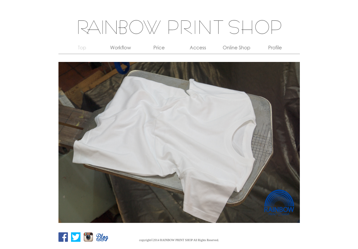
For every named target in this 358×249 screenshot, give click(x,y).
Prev (67, 142)
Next (292, 142)
